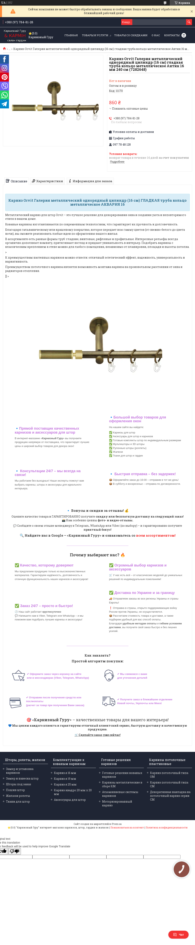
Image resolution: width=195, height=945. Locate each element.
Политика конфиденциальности (167, 827)
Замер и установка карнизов (19, 771)
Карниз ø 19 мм (65, 779)
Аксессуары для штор (70, 800)
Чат (178, 934)
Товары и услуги (95, 35)
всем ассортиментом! (156, 535)
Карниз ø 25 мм (65, 784)
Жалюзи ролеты (18, 796)
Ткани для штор (18, 801)
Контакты (171, 35)
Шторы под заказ (18, 784)
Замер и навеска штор (22, 778)
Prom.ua (117, 823)
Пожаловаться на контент (127, 827)
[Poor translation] (14, 851)
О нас (156, 35)
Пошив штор (15, 790)
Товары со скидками (130, 35)
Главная (71, 35)
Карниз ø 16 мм (65, 773)
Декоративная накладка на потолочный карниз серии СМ (170, 795)
